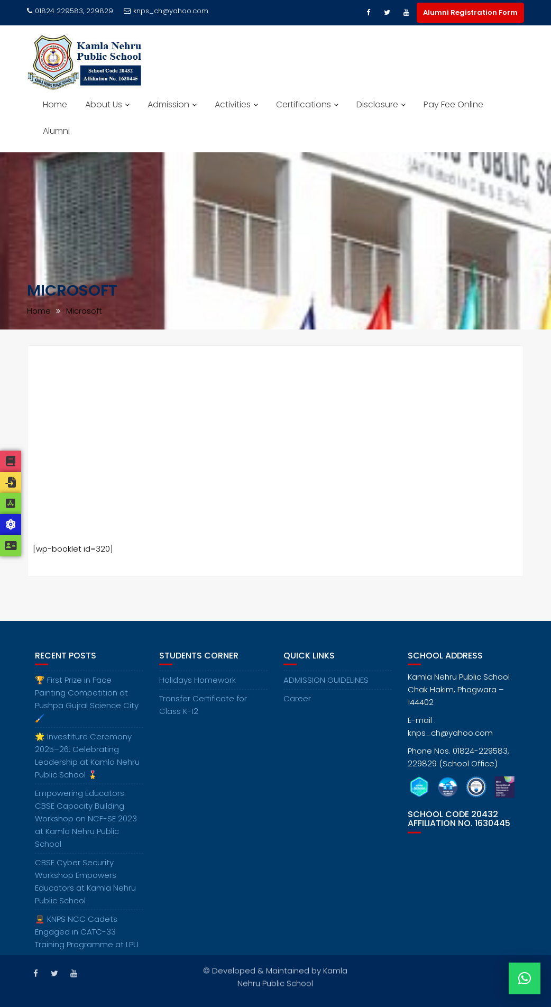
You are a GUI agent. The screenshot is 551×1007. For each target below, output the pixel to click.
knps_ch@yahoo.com (166, 11)
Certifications (303, 104)
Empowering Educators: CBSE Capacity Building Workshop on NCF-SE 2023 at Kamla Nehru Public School (86, 829)
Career (297, 709)
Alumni (56, 131)
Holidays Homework (197, 690)
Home (55, 104)
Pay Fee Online (453, 104)
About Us (103, 104)
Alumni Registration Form (470, 12)
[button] (524, 978)
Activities (233, 104)
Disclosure (377, 104)
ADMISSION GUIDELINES (326, 690)
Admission (168, 104)
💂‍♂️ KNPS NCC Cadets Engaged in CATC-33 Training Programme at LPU (87, 942)
